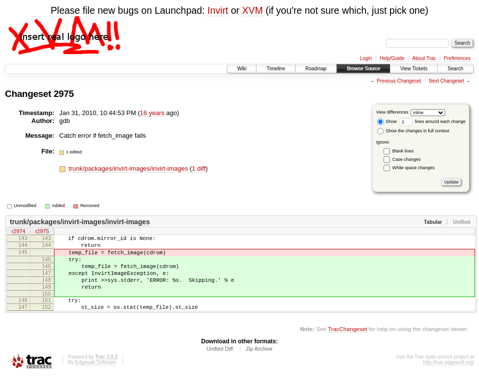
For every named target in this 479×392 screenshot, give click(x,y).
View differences (392, 112)
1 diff (199, 168)
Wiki (241, 68)
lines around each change (432, 121)
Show (387, 121)
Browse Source (363, 68)
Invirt (218, 10)
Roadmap (316, 68)
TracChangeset (347, 345)
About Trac (424, 58)
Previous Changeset (399, 81)
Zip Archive (259, 365)
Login (366, 58)
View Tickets (413, 68)
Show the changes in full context (413, 130)
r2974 (18, 232)
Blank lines (403, 151)
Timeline (276, 68)
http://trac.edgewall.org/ (448, 378)
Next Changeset (446, 81)
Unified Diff (220, 365)
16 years (152, 113)
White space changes (413, 167)
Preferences (457, 58)
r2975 (42, 232)
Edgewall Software (95, 378)
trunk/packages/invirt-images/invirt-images (128, 168)
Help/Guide (392, 58)
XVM (252, 10)
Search (455, 68)
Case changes (406, 159)
